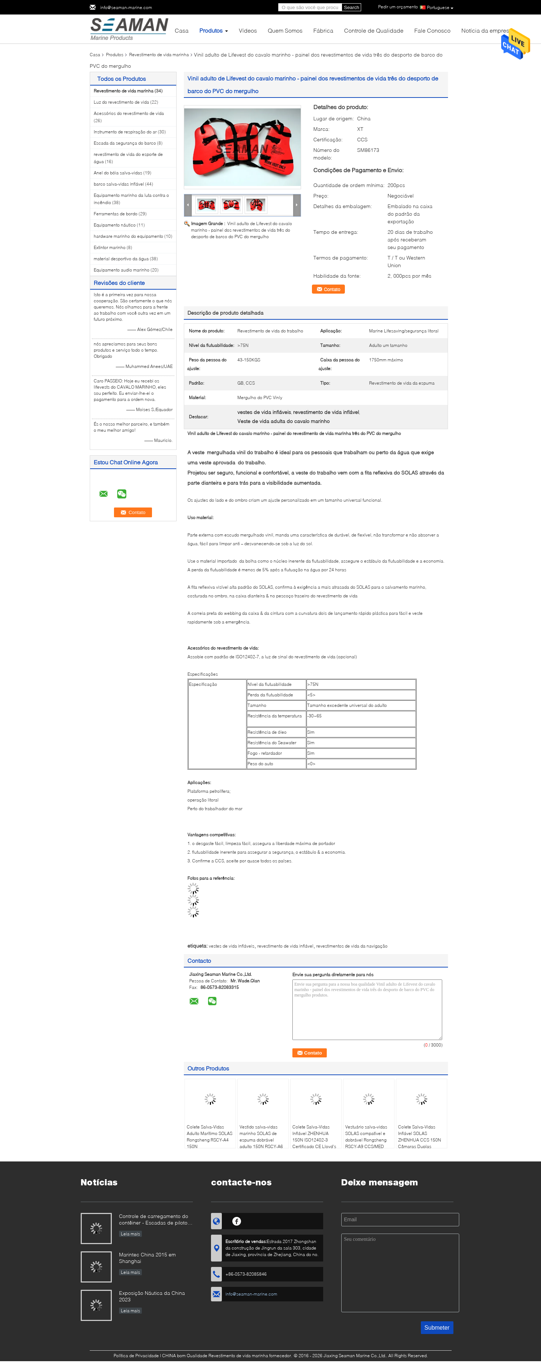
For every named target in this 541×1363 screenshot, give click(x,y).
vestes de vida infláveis (231, 946)
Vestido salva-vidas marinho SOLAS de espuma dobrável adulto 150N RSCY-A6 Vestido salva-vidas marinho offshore (261, 1143)
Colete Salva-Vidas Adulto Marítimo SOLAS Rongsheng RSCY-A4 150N (209, 1136)
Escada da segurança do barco (125, 143)
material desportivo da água (121, 258)
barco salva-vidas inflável (119, 184)
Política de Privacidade (136, 1355)
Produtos (211, 30)
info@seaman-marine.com (126, 7)
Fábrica (323, 30)
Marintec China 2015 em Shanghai (147, 1257)
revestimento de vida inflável (285, 946)
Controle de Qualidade (373, 30)
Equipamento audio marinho (121, 270)
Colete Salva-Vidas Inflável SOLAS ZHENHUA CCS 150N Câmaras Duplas (419, 1136)
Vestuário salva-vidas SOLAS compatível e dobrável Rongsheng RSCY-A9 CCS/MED (366, 1136)
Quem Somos (285, 30)
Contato (332, 289)
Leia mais (130, 1233)
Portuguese (440, 8)
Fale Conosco (432, 30)
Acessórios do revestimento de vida (129, 113)
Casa (182, 30)
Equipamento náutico (115, 225)
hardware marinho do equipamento (128, 236)
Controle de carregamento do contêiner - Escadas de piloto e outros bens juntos (155, 1220)
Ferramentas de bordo (116, 213)
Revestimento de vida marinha (159, 54)
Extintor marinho (110, 247)
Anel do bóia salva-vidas (118, 172)
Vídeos (248, 30)
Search (351, 7)
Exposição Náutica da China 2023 (152, 1296)
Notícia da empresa (486, 30)
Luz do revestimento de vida (121, 102)
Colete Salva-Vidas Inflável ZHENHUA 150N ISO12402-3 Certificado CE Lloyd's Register (314, 1140)
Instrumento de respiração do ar (125, 131)
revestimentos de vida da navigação (352, 946)
